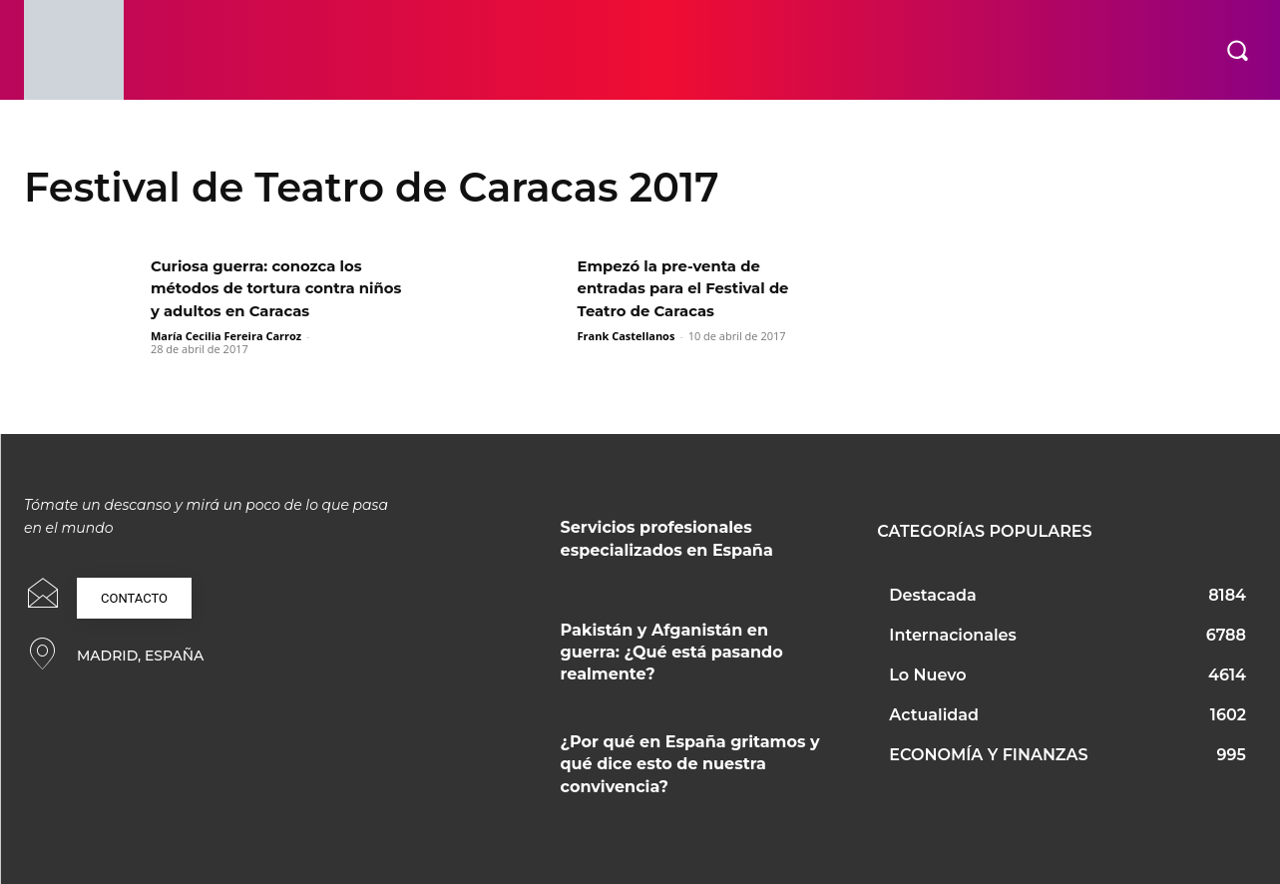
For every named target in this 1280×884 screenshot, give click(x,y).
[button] (1237, 50)
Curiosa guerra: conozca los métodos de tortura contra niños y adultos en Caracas (265, 288)
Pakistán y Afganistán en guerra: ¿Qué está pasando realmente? (672, 652)
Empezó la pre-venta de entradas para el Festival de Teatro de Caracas (692, 288)
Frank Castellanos (626, 335)
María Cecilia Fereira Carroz (226, 335)
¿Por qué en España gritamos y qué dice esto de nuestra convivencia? (690, 764)
